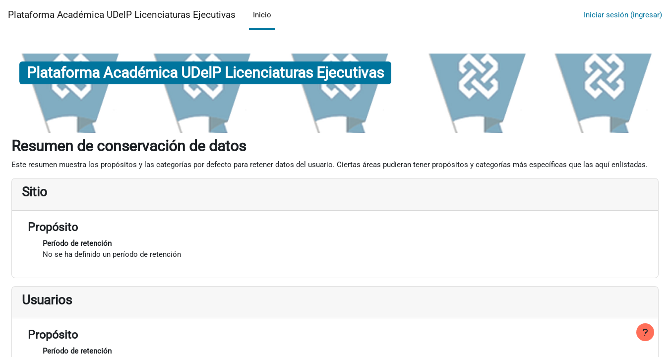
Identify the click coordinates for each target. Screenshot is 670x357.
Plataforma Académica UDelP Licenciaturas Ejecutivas (122, 14)
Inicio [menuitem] (262, 14)
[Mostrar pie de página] (645, 332)
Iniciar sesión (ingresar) (623, 14)
